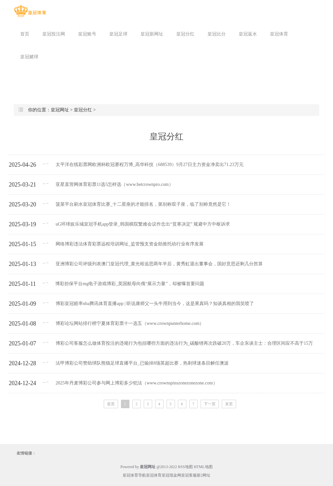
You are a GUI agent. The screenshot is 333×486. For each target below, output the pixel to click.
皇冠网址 (60, 109)
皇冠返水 (248, 34)
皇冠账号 (87, 34)
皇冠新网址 (151, 34)
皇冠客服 (189, 475)
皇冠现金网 (171, 475)
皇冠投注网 (53, 34)
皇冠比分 (216, 34)
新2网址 (203, 475)
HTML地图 (203, 467)
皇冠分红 (185, 34)
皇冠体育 (279, 34)
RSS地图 (185, 467)
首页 (24, 34)
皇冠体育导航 (134, 475)
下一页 (210, 404)
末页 (229, 404)
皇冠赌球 (29, 56)
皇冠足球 (118, 34)
